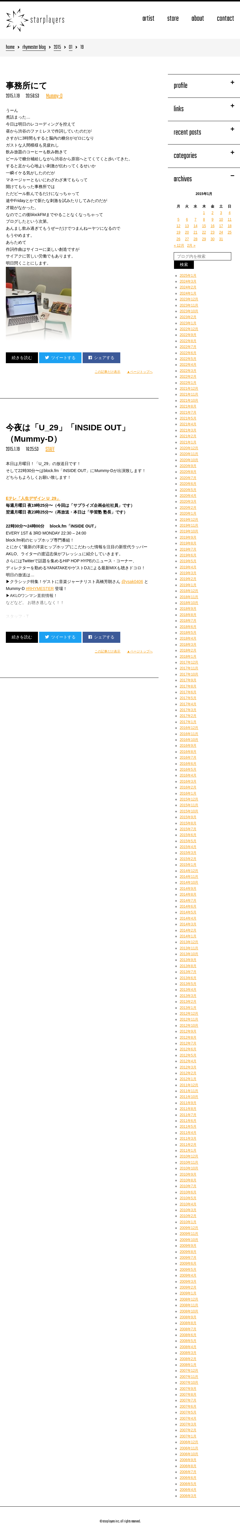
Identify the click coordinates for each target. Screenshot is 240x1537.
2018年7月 (188, 621)
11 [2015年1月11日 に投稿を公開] (230, 219)
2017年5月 (188, 698)
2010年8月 (188, 1180)
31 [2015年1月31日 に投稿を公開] (221, 239)
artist (148, 19)
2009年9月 (188, 1246)
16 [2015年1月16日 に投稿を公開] (212, 226)
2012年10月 (189, 1025)
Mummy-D (54, 96)
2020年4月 (188, 496)
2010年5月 (188, 1198)
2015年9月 (188, 817)
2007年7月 (188, 1400)
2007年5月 (188, 1412)
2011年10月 (189, 1097)
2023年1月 (188, 323)
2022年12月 (189, 329)
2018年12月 (189, 591)
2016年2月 (188, 787)
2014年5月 (188, 912)
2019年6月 (188, 555)
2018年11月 (189, 597)
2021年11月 (189, 394)
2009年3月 (188, 1282)
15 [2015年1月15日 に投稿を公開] (204, 226)
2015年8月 (188, 823)
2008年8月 (188, 1323)
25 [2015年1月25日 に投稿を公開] (230, 232)
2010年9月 (188, 1174)
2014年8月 (188, 894)
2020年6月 (188, 484)
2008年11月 (189, 1305)
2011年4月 (188, 1133)
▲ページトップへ (139, 371)
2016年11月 (189, 734)
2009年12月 (189, 1228)
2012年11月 (189, 1019)
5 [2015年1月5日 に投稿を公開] (179, 219)
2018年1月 (188, 657)
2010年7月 (188, 1186)
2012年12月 (189, 1014)
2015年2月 (188, 859)
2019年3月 (188, 573)
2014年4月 (188, 918)
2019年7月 (188, 549)
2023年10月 (189, 311)
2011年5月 (188, 1127)
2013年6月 (188, 978)
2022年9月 (188, 335)
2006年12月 (189, 1442)
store (173, 19)
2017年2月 (188, 716)
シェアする (101, 357)
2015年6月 (188, 835)
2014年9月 (188, 889)
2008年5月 (188, 1341)
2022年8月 (188, 341)
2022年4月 (188, 365)
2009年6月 (188, 1263)
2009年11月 (189, 1234)
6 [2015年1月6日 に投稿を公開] (187, 219)
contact (225, 19)
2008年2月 (188, 1359)
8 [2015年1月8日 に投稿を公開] (204, 219)
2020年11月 (189, 454)
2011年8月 (188, 1109)
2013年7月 (188, 972)
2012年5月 (188, 1055)
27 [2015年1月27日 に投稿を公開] (187, 239)
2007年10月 (189, 1383)
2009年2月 (188, 1287)
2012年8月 (188, 1037)
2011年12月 (189, 1085)
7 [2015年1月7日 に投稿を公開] (195, 219)
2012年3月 (188, 1067)
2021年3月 (188, 430)
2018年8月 (188, 615)
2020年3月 (188, 501)
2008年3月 (188, 1353)
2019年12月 (189, 520)
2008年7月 (188, 1329)
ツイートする (60, 357)
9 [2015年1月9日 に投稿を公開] (213, 219)
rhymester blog (34, 48)
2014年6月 (188, 906)
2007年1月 (188, 1436)
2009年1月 (188, 1293)
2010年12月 (189, 1156)
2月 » (191, 245)
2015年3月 (188, 853)
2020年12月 (189, 448)
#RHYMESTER (40, 588)
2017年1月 (188, 722)
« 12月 (179, 245)
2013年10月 (189, 954)
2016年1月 (188, 793)
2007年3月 (188, 1424)
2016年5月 (188, 769)
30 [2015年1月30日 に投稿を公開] (212, 239)
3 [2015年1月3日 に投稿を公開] (221, 213)
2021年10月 (189, 400)
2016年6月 (188, 764)
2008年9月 (188, 1317)
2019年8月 (188, 543)
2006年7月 (188, 1472)
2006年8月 (188, 1466)
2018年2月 (188, 650)
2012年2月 (188, 1073)
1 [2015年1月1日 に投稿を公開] (204, 213)
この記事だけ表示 (107, 371)
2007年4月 (188, 1418)
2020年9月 (188, 466)
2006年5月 (188, 1484)
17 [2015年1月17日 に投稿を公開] (221, 226)
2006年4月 (188, 1490)
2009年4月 (188, 1275)
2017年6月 (188, 692)
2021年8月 (188, 406)
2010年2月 (188, 1216)
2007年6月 (188, 1406)
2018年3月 (188, 645)
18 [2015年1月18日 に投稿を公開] (230, 226)
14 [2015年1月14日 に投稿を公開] (195, 226)
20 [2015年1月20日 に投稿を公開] (187, 232)
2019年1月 (188, 585)
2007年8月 (188, 1394)
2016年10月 (189, 740)
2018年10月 (189, 603)
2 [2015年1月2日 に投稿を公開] (213, 213)
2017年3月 (188, 710)
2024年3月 (188, 281)
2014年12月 (189, 871)
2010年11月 (189, 1162)
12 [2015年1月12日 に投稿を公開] (178, 226)
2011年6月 (188, 1121)
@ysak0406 (132, 581)
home (10, 48)
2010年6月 (188, 1192)
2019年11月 (189, 525)
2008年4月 (188, 1347)
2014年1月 (188, 936)
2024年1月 (188, 293)
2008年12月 (189, 1299)
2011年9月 (188, 1103)
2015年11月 (189, 805)
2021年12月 (189, 389)
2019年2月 (188, 579)
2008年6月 (188, 1335)
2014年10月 (189, 882)
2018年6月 (188, 627)
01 (70, 48)
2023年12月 (189, 299)
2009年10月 (189, 1240)
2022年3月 (188, 371)
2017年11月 (189, 668)
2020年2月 (188, 508)
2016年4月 (188, 775)
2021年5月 (188, 418)
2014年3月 (188, 924)
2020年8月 (188, 472)
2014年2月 (188, 930)
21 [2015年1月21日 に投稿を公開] (195, 232)
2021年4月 (188, 424)
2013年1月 (188, 1008)
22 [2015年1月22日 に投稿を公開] (204, 232)
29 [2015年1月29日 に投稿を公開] (204, 239)
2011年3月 (188, 1138)
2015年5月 (188, 841)
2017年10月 (189, 674)
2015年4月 (188, 847)
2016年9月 (188, 746)
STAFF (50, 449)
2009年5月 (188, 1270)
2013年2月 (188, 1002)
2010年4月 (188, 1204)
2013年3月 (188, 996)
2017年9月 (188, 680)
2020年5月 (188, 490)
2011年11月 (189, 1091)
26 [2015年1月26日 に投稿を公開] (178, 239)
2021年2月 (188, 436)
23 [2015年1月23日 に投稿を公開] (212, 232)
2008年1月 (188, 1365)
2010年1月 (188, 1222)
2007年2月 (188, 1430)
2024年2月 (188, 287)
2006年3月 (188, 1496)
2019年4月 (188, 567)
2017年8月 (188, 686)
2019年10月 (189, 531)
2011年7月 (188, 1115)
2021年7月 (188, 412)
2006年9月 (188, 1460)
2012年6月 (188, 1049)
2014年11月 (189, 877)
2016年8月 (188, 752)
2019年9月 (188, 537)
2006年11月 (189, 1448)
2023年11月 (189, 305)
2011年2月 (188, 1145)
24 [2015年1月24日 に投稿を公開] (221, 232)
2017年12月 (189, 662)
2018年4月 (188, 638)
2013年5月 (188, 984)
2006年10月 (189, 1454)
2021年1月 (188, 442)
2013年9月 (188, 960)
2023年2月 (188, 317)
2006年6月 (188, 1478)
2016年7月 (188, 758)
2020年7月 (188, 478)
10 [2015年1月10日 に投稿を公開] (221, 219)
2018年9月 (188, 609)
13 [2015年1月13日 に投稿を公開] (187, 226)
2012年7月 (188, 1043)
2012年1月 (188, 1079)
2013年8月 (188, 966)
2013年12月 (189, 942)
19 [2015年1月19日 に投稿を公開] (178, 232)
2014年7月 (188, 901)
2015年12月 (189, 799)
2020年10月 (189, 460)
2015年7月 (188, 829)
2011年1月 (188, 1150)
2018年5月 (188, 633)
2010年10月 (189, 1168)
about (198, 19)
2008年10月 (189, 1311)
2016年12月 (189, 728)
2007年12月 (189, 1371)
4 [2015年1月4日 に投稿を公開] (230, 213)
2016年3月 (188, 781)
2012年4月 (188, 1061)
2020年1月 (188, 513)
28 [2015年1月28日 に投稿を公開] (195, 239)
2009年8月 (188, 1252)
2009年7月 (188, 1258)
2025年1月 (188, 276)
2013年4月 (188, 990)
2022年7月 (188, 347)
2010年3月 (188, 1210)
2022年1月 (188, 383)
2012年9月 (188, 1031)
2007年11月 (189, 1377)
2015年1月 (188, 865)
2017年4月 (188, 704)
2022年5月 (188, 359)
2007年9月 (188, 1389)
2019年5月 (188, 561)
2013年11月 (189, 948)
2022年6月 (188, 353)
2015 (57, 48)
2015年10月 (189, 811)
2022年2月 (188, 377)
